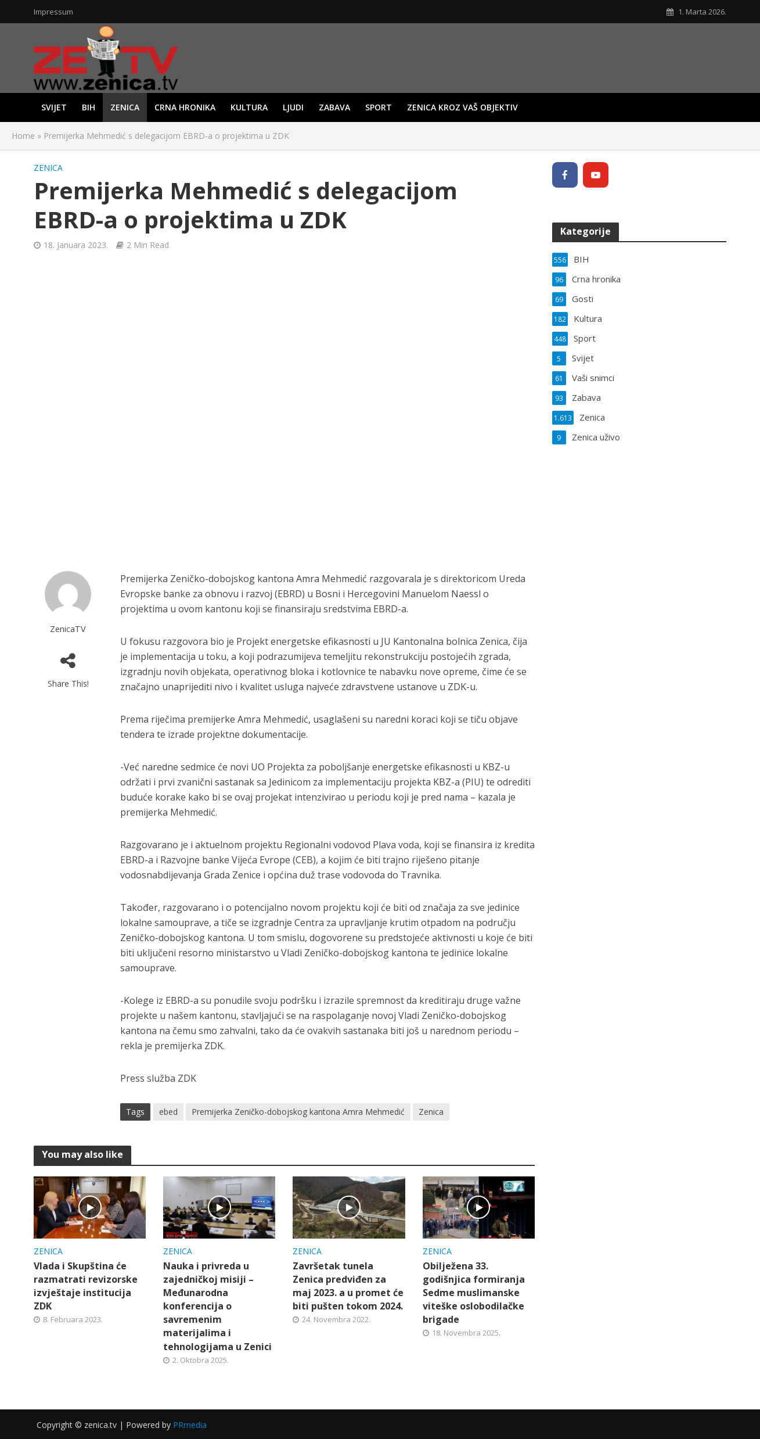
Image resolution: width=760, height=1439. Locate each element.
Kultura (249, 107)
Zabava (334, 107)
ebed (168, 1111)
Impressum (53, 11)
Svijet (54, 107)
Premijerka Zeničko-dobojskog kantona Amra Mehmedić (298, 1111)
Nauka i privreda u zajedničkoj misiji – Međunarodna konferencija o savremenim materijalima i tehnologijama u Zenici (217, 1305)
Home (23, 135)
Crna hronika (184, 107)
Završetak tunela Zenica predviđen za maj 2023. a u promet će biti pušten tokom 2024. (348, 1285)
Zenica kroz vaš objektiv (462, 107)
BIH (88, 107)
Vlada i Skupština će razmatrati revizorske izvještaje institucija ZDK (86, 1285)
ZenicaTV (68, 628)
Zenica (124, 107)
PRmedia (190, 1424)
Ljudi (293, 107)
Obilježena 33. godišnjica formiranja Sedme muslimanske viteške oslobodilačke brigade (474, 1292)
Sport (378, 107)
